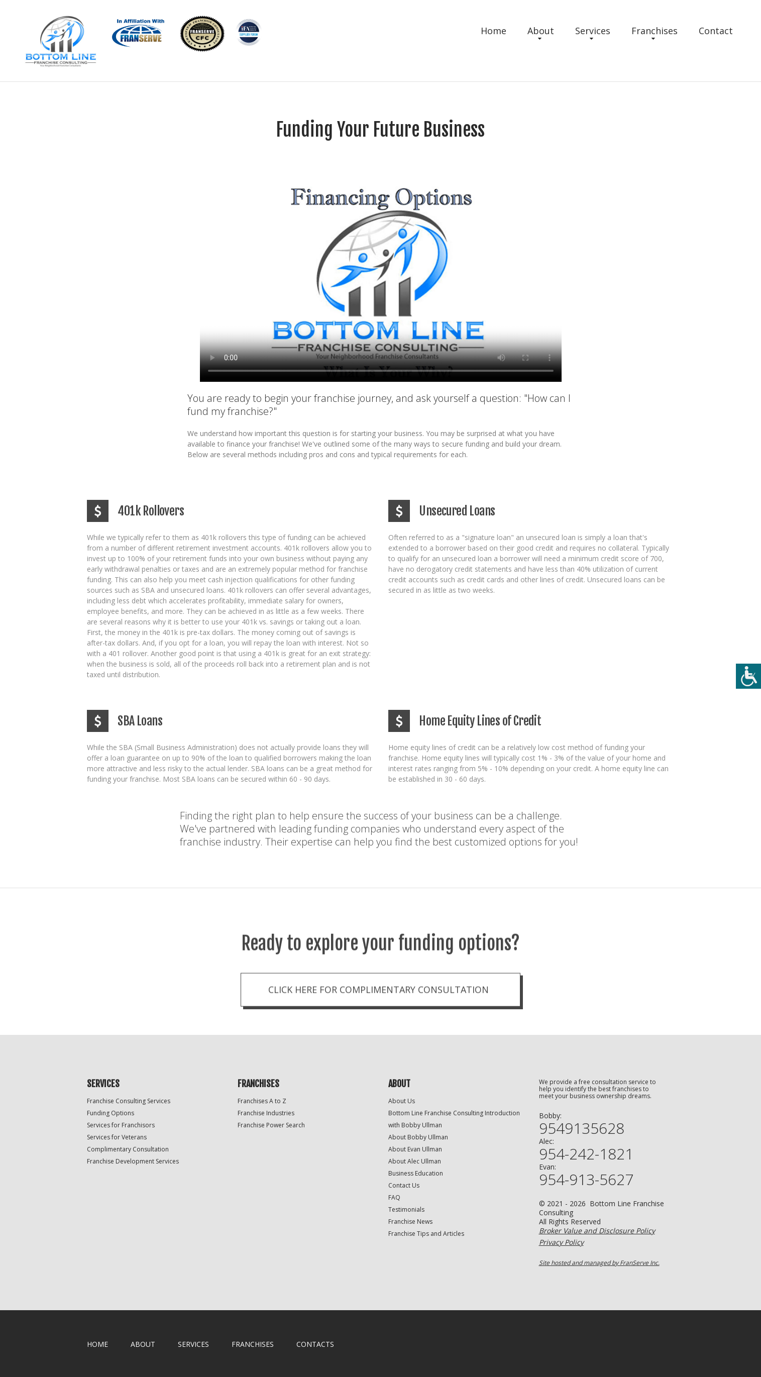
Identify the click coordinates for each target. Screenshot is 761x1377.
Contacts (315, 1344)
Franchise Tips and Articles (426, 1233)
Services (592, 31)
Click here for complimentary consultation (378, 1024)
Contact (716, 31)
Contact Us (403, 1185)
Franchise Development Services (133, 1161)
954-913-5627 (586, 1179)
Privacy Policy (561, 1242)
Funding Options (110, 1113)
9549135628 (581, 1128)
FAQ (394, 1197)
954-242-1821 (586, 1153)
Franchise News (410, 1221)
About (540, 31)
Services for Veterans (117, 1137)
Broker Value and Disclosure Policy (597, 1230)
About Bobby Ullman (418, 1137)
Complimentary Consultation (128, 1149)
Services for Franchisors (121, 1125)
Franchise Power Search (271, 1125)
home (97, 1344)
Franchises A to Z (262, 1101)
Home (493, 31)
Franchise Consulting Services (128, 1101)
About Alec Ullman (414, 1161)
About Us (401, 1101)
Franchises (654, 31)
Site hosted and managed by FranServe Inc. (599, 1262)
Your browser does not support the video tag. (381, 280)
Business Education (415, 1173)
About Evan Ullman (415, 1149)
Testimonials (406, 1209)
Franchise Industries (266, 1113)
